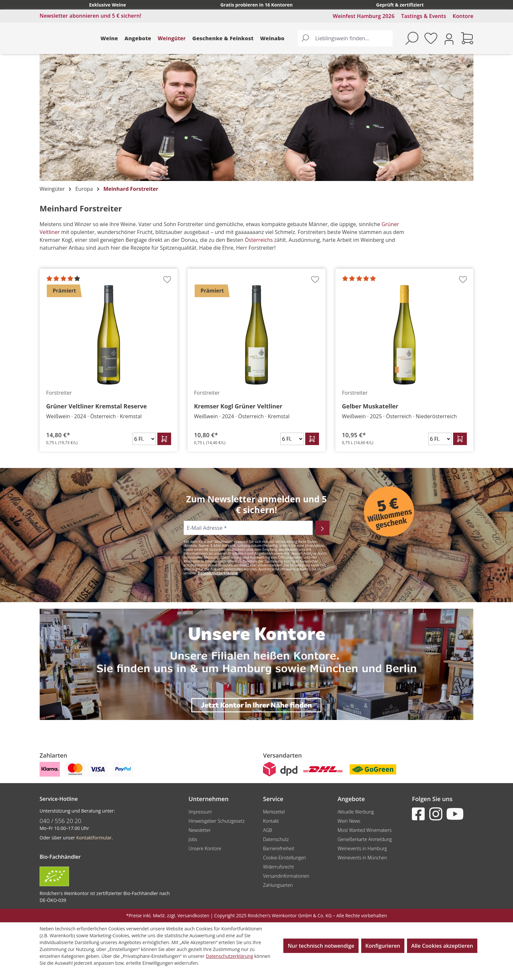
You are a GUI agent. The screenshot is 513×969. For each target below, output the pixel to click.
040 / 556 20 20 (60, 821)
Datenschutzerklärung (218, 572)
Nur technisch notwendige (321, 945)
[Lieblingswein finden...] (352, 38)
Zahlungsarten (278, 885)
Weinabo (272, 38)
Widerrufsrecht (278, 867)
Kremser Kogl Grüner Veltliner (238, 406)
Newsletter (199, 830)
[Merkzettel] (431, 38)
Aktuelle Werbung (356, 812)
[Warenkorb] (467, 38)
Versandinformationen (286, 876)
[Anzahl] (144, 439)
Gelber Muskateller (370, 406)
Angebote (138, 38)
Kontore (463, 16)
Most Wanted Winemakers (365, 830)
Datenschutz (276, 839)
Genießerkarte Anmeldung (365, 839)
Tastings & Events (423, 16)
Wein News (349, 821)
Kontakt (271, 821)
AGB (267, 830)
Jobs (192, 839)
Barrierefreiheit (278, 848)
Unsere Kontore (204, 848)
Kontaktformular (94, 837)
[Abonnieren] (322, 528)
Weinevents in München (362, 857)
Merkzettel (274, 812)
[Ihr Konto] (449, 38)
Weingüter (172, 38)
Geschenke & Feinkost (223, 38)
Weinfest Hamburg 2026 (364, 16)
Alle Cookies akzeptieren (442, 945)
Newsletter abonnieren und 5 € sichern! (90, 15)
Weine (109, 38)
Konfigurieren (382, 945)
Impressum (200, 812)
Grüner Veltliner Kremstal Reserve (96, 406)
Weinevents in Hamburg (362, 848)
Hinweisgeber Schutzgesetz (216, 821)
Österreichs (259, 239)
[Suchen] (305, 38)
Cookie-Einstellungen (284, 857)
